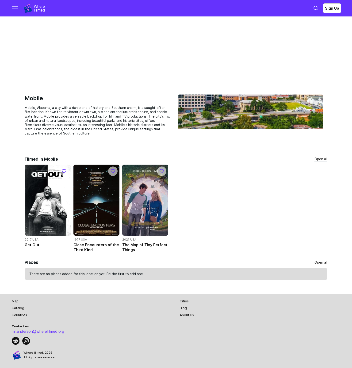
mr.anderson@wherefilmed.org (38, 331)
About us (187, 315)
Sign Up (332, 8)
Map (15, 301)
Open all (320, 159)
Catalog (18, 308)
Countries (19, 315)
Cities (184, 301)
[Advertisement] (176, 52)
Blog (183, 308)
